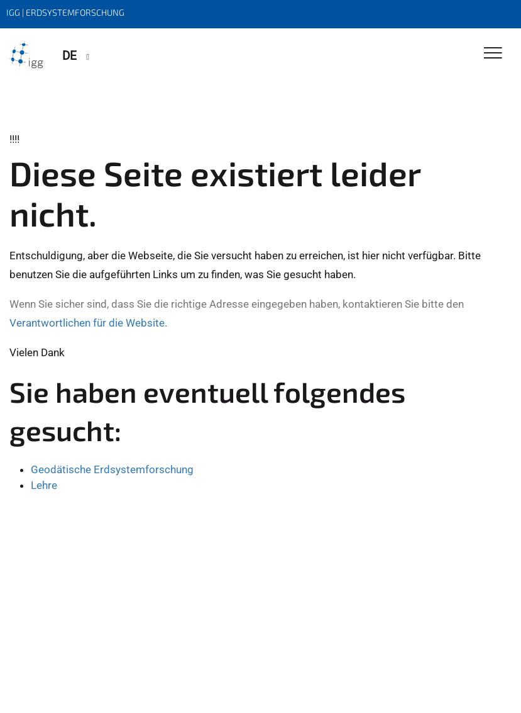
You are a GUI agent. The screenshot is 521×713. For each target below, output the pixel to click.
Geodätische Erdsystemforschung (112, 469)
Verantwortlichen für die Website (87, 323)
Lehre (44, 485)
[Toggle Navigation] (493, 54)
